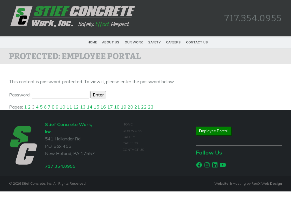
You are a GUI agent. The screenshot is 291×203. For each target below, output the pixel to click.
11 (69, 107)
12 (76, 107)
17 (110, 107)
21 (137, 107)
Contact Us (197, 42)
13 (83, 107)
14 (89, 107)
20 (130, 107)
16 (103, 107)
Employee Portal (213, 131)
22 (144, 107)
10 (62, 107)
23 (151, 107)
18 (117, 107)
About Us (110, 42)
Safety (154, 42)
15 (96, 107)
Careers (173, 42)
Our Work (134, 42)
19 (123, 107)
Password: (49, 95)
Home (92, 42)
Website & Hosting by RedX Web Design (248, 183)
